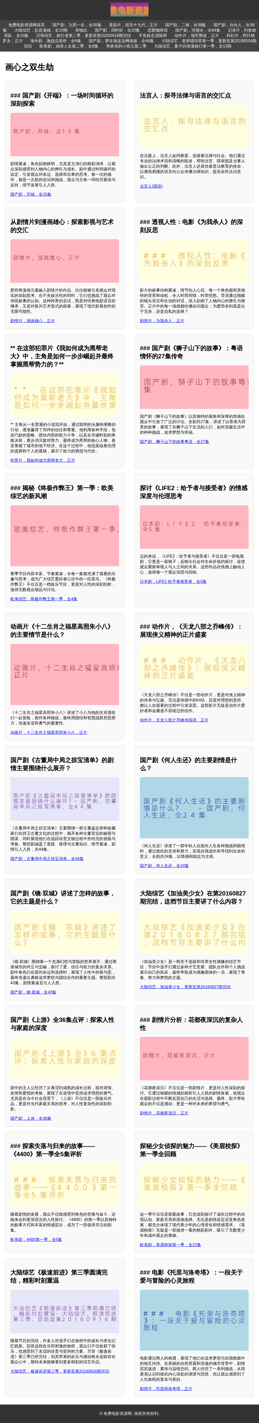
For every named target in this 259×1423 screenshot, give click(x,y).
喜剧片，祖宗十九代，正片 (133, 25)
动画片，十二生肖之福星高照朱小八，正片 (48, 732)
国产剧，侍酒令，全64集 (197, 30)
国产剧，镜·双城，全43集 (33, 992)
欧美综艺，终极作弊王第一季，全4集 (43, 599)
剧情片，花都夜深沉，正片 (164, 1113)
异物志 (81, 30)
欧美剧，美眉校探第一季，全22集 (170, 1245)
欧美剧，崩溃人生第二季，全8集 (68, 46)
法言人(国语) (151, 186)
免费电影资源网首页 (26, 25)
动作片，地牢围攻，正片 (197, 35)
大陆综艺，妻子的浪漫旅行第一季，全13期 (192, 46)
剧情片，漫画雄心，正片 (32, 321)
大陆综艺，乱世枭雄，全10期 (41, 30)
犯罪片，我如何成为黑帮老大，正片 (42, 460)
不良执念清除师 (153, 35)
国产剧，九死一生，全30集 (76, 25)
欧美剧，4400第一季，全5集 (36, 1239)
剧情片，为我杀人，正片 (162, 321)
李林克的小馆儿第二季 (126, 46)
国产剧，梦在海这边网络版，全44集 (121, 41)
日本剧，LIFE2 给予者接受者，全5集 (173, 581)
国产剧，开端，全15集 (30, 194)
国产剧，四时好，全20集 (117, 30)
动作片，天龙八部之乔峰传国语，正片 (174, 720)
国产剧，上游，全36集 (30, 1118)
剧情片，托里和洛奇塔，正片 (166, 1389)
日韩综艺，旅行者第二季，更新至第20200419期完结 (83, 35)
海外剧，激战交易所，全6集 (55, 41)
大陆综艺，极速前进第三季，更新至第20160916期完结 (59, 1371)
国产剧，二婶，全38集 (185, 25)
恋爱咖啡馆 (157, 30)
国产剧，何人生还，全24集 (164, 866)
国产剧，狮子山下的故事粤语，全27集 (174, 442)
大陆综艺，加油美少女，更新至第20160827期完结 (185, 987)
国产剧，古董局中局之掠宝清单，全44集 (47, 859)
